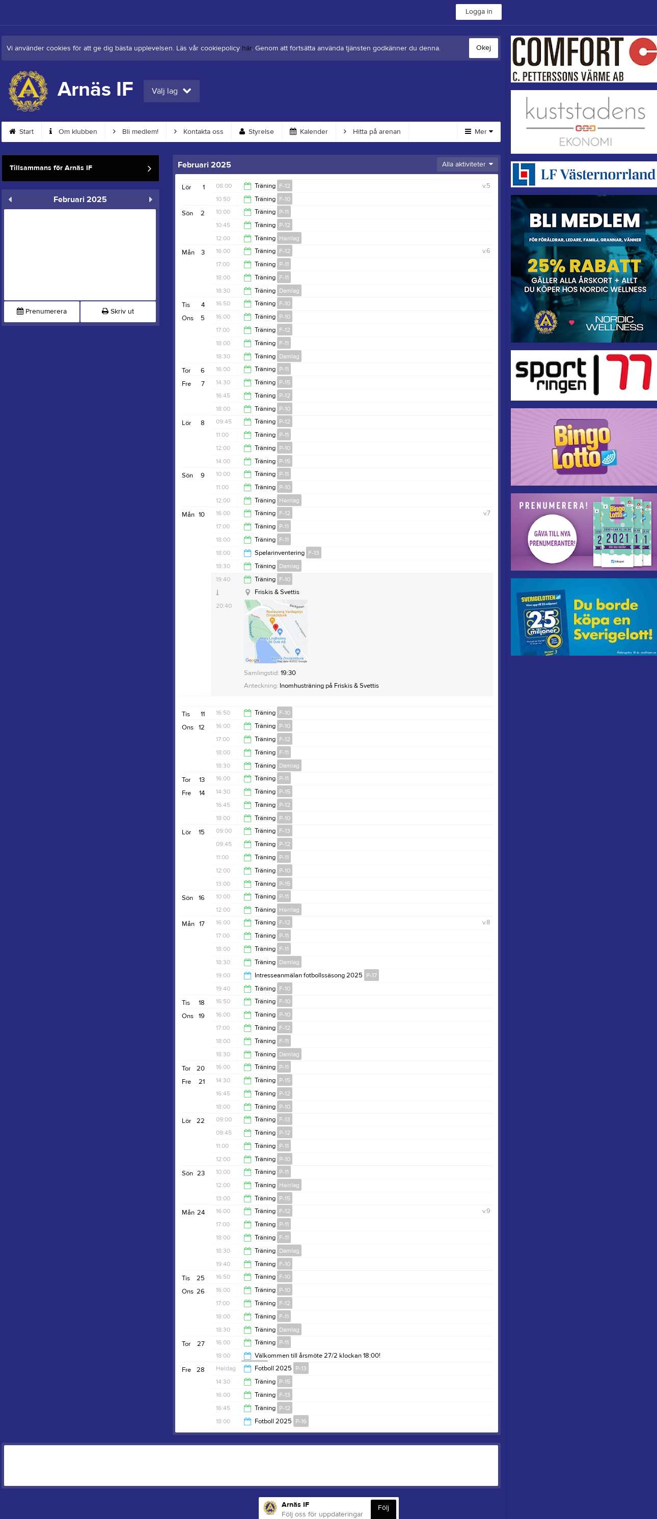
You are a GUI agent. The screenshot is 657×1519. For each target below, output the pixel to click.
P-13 (301, 1368)
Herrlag (289, 238)
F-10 (284, 199)
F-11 (284, 277)
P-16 (301, 1421)
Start (21, 131)
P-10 (284, 317)
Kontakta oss (199, 131)
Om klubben (73, 131)
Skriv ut (118, 311)
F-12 (284, 186)
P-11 (284, 212)
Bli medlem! (135, 131)
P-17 (371, 975)
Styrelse (256, 131)
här (247, 48)
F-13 (313, 553)
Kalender (309, 131)
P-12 (284, 225)
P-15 (284, 382)
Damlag (289, 291)
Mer (479, 131)
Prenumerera (42, 311)
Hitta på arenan (372, 131)
